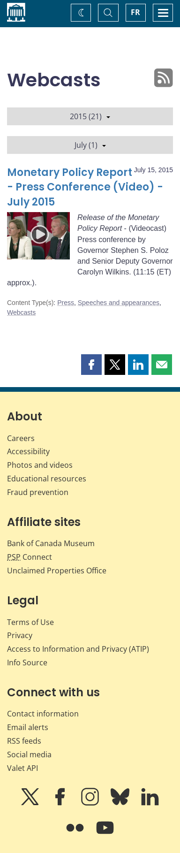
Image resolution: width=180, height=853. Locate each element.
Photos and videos (40, 465)
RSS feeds (24, 741)
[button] (91, 364)
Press (65, 302)
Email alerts (27, 727)
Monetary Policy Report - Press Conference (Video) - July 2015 (85, 187)
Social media (29, 754)
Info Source (27, 662)
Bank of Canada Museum (51, 543)
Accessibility (28, 451)
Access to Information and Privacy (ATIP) (78, 649)
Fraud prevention (37, 492)
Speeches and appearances (118, 302)
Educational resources (46, 478)
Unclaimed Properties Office (56, 570)
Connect (29, 557)
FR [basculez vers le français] (135, 12)
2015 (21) (90, 116)
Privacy (19, 635)
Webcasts (21, 312)
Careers (21, 438)
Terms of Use (30, 622)
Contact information (43, 713)
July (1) (90, 145)
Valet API (22, 768)
